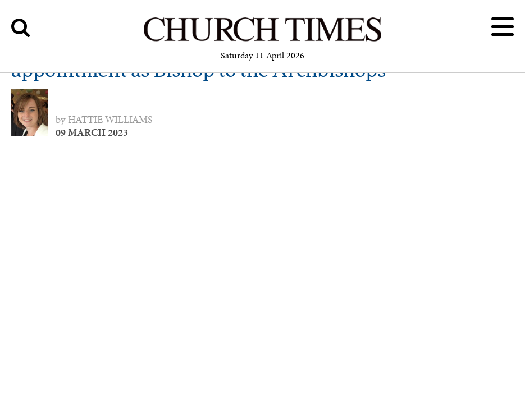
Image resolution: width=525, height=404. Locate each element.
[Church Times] (262, 39)
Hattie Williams (110, 119)
